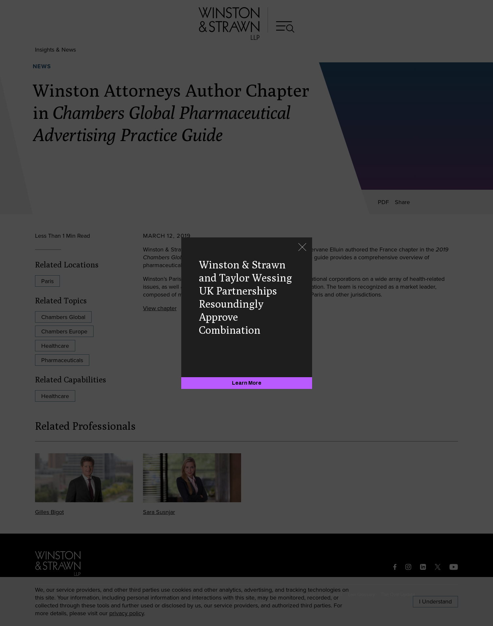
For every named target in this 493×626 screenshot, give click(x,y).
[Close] (302, 247)
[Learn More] (246, 383)
